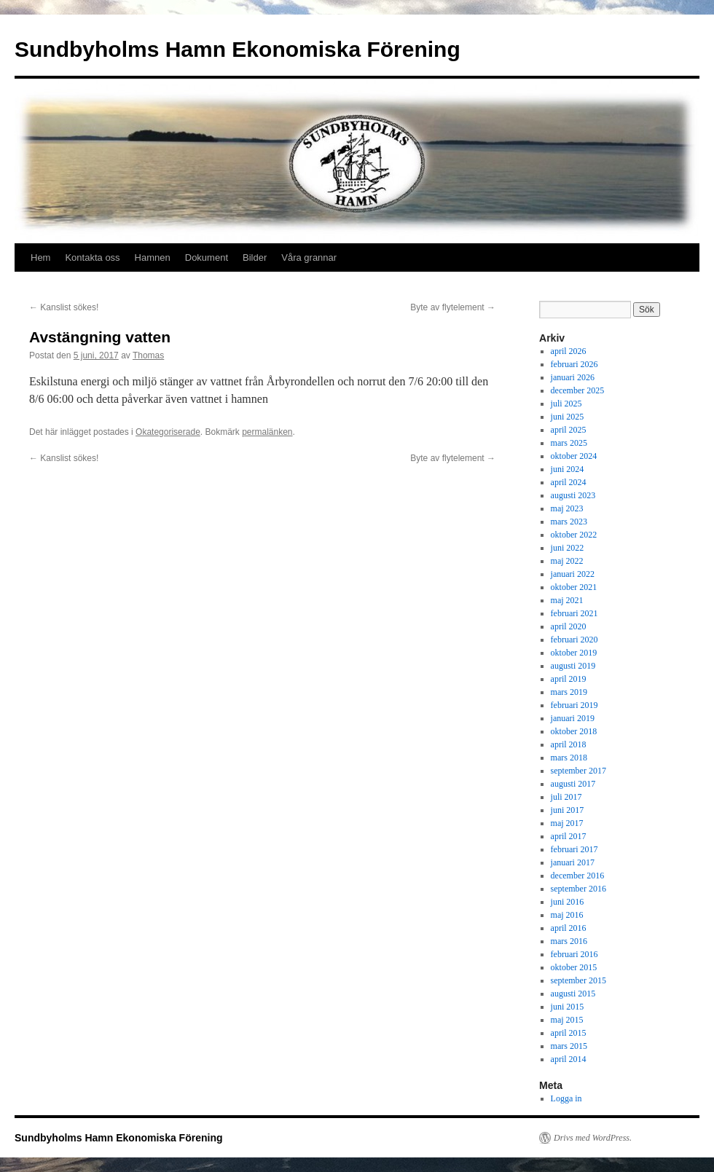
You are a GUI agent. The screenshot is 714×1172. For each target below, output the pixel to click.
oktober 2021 (574, 587)
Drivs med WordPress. (593, 1138)
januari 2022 (573, 574)
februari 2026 (574, 364)
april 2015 (568, 1033)
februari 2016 (574, 954)
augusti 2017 (573, 784)
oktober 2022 (574, 535)
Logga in (566, 1098)
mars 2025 (569, 443)
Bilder (255, 257)
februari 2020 (574, 639)
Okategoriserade (168, 432)
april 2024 (568, 482)
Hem (40, 257)
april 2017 (568, 836)
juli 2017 (566, 797)
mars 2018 (569, 757)
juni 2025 (567, 417)
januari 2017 (573, 862)
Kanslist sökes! (63, 307)
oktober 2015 (574, 967)
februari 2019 (574, 705)
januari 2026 (573, 377)
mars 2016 (569, 941)
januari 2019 (573, 718)
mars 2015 (569, 1046)
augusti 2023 (573, 495)
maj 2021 (567, 600)
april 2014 (568, 1059)
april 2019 (568, 679)
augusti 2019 (573, 666)
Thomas (148, 355)
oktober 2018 (574, 731)
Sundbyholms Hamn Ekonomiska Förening (237, 49)
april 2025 (568, 430)
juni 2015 (567, 1007)
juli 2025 (566, 403)
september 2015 (578, 980)
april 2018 (568, 744)
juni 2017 (567, 810)
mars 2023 (569, 521)
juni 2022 (567, 548)
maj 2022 (567, 561)
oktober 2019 (574, 653)
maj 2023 (567, 508)
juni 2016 (567, 902)
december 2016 (578, 875)
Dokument (206, 257)
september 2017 (578, 771)
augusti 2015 (573, 993)
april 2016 (568, 928)
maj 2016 (567, 915)
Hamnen (152, 257)
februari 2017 (574, 849)
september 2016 (578, 889)
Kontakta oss (92, 257)
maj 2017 (567, 823)
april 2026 (568, 351)
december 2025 (578, 390)
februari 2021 (574, 613)
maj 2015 (567, 1020)
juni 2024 (567, 469)
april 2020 (568, 626)
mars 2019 (569, 692)
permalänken (267, 432)
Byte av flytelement (452, 307)
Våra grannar (309, 257)
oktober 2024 (574, 456)
